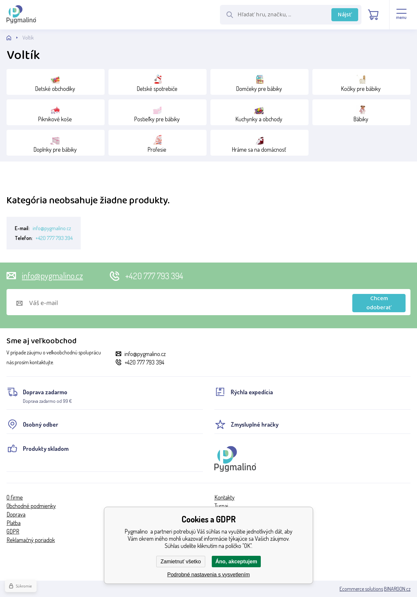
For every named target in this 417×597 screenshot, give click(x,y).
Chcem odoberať (379, 303)
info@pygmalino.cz (52, 228)
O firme (15, 497)
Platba (14, 522)
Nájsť (345, 14)
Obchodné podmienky (31, 505)
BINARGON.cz (397, 589)
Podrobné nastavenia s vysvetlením (208, 574)
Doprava (16, 514)
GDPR (13, 531)
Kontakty (224, 497)
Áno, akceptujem (236, 561)
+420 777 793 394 (54, 238)
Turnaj (221, 505)
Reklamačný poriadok (31, 539)
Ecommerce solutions (361, 589)
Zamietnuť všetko (180, 561)
